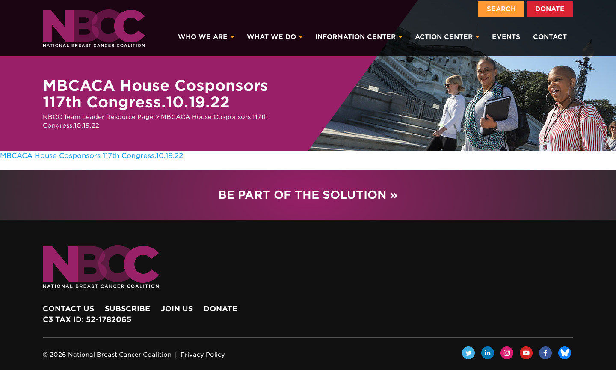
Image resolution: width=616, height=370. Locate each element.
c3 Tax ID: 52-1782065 (87, 319)
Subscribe (127, 308)
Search (501, 9)
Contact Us (68, 308)
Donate (550, 9)
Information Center (358, 37)
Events (506, 37)
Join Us (177, 308)
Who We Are (206, 37)
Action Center (447, 37)
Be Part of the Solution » (307, 194)
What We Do (274, 37)
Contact (550, 37)
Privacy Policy (203, 354)
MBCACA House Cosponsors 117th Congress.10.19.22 (91, 156)
